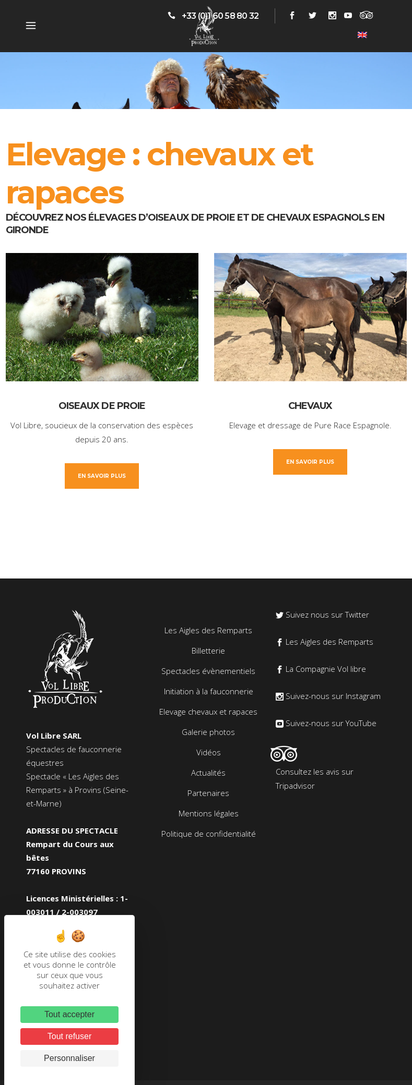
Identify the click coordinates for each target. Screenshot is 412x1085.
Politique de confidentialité (208, 833)
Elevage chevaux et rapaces (208, 711)
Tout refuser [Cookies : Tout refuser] (69, 1036)
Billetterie (208, 650)
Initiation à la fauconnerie (208, 691)
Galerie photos (208, 732)
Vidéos (208, 752)
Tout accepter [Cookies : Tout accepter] (69, 1014)
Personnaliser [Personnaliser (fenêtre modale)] (69, 1058)
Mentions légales (209, 813)
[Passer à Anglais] (362, 34)
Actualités (208, 772)
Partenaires (208, 793)
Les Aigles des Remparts (208, 630)
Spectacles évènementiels (208, 671)
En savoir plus (102, 476)
